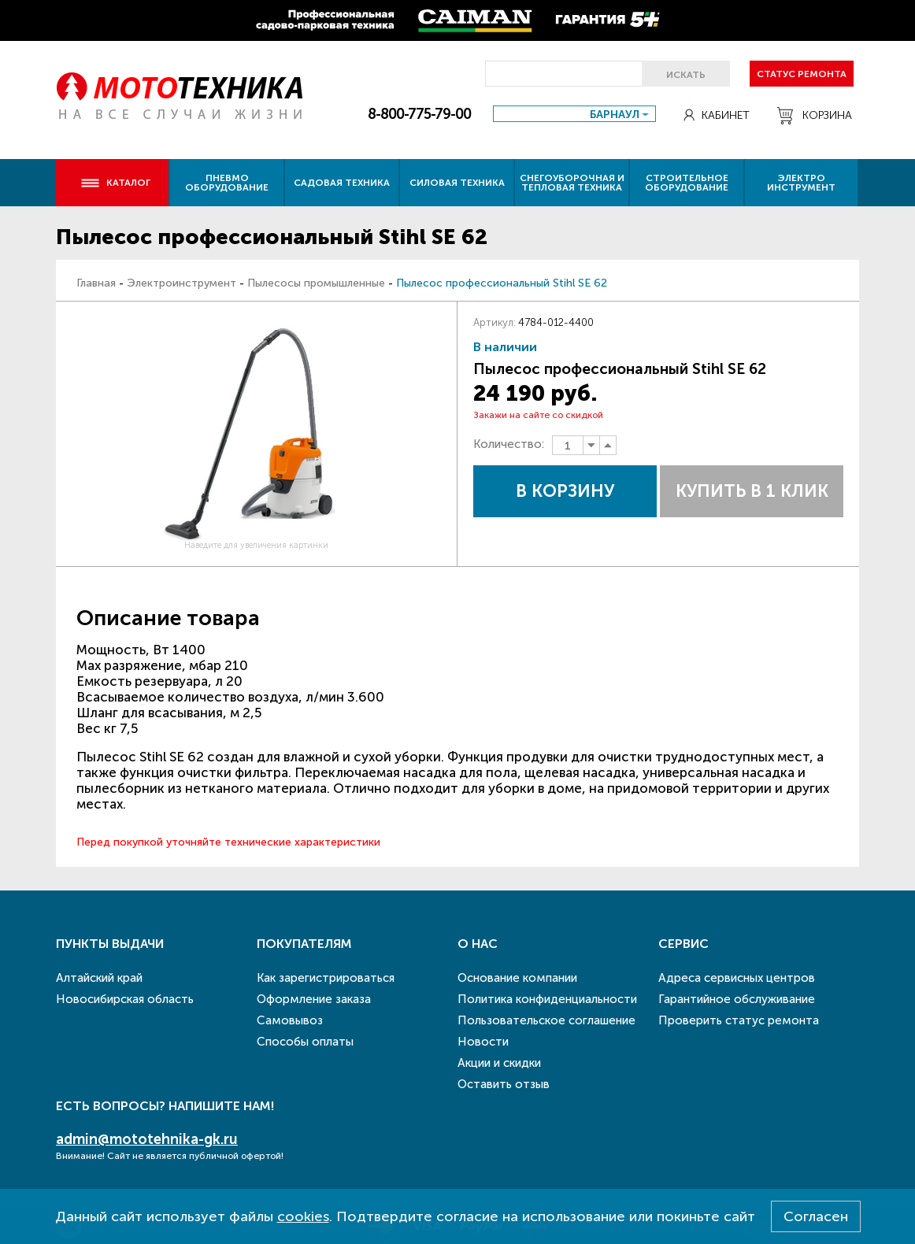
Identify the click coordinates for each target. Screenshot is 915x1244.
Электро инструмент (801, 182)
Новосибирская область (125, 999)
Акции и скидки (499, 1063)
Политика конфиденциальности (547, 999)
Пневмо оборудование (227, 182)
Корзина (814, 115)
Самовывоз (290, 1020)
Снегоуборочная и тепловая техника (572, 182)
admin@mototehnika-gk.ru (147, 1139)
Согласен (815, 1216)
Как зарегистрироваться (326, 978)
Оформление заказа (314, 999)
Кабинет (716, 115)
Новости (483, 1042)
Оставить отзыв (504, 1084)
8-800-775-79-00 (419, 114)
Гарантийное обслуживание (736, 999)
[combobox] (574, 113)
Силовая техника (457, 182)
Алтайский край (99, 978)
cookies (303, 1216)
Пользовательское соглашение (546, 1020)
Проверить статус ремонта (738, 1020)
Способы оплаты (305, 1042)
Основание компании (517, 978)
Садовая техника (342, 182)
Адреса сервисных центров (736, 978)
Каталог (115, 182)
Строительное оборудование (686, 182)
